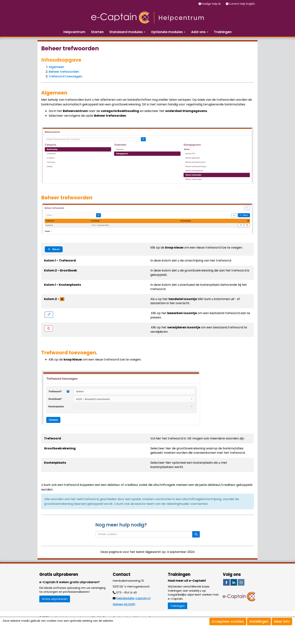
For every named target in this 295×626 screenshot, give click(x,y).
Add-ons (199, 32)
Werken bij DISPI (124, 604)
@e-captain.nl (133, 598)
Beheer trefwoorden (64, 72)
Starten (97, 32)
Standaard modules (127, 32)
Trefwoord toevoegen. (66, 76)
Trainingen (223, 32)
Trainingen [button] (177, 606)
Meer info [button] (282, 621)
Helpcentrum (74, 32)
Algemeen (56, 67)
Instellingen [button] (258, 621)
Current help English (242, 4)
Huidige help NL (211, 4)
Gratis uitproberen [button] (55, 599)
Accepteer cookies (228, 621)
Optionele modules (168, 32)
